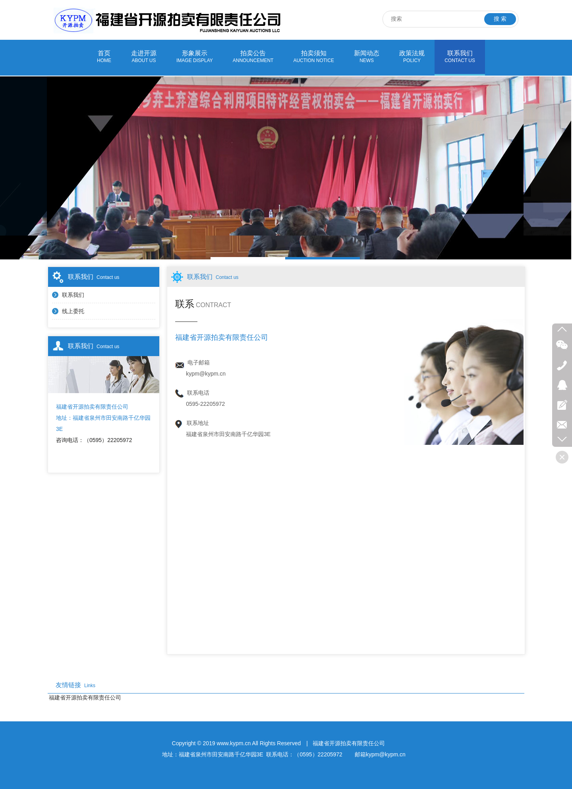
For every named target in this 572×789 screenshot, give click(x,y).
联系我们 (459, 57)
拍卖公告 (253, 57)
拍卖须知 (313, 57)
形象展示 (194, 57)
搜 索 (500, 19)
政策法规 (412, 57)
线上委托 (73, 311)
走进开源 (144, 57)
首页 (104, 57)
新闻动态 (366, 57)
